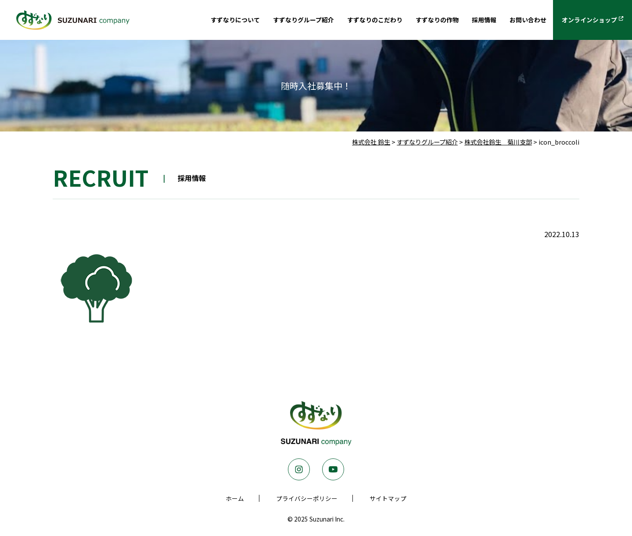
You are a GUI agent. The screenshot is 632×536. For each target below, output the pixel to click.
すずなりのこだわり (347, 20)
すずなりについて (191, 20)
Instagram (299, 469)
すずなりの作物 (416, 20)
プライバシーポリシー (307, 498)
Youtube (333, 469)
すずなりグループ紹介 (267, 20)
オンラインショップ (584, 20)
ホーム (235, 498)
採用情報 (468, 20)
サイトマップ (388, 498)
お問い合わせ (517, 20)
